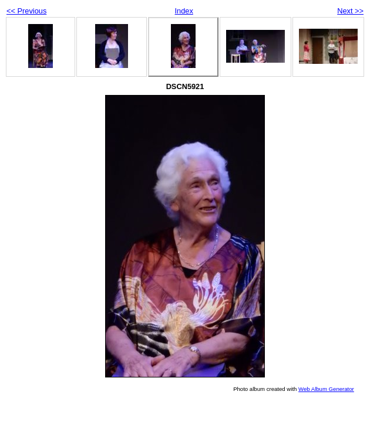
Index (184, 10)
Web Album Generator (326, 389)
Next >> (350, 10)
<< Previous (26, 10)
